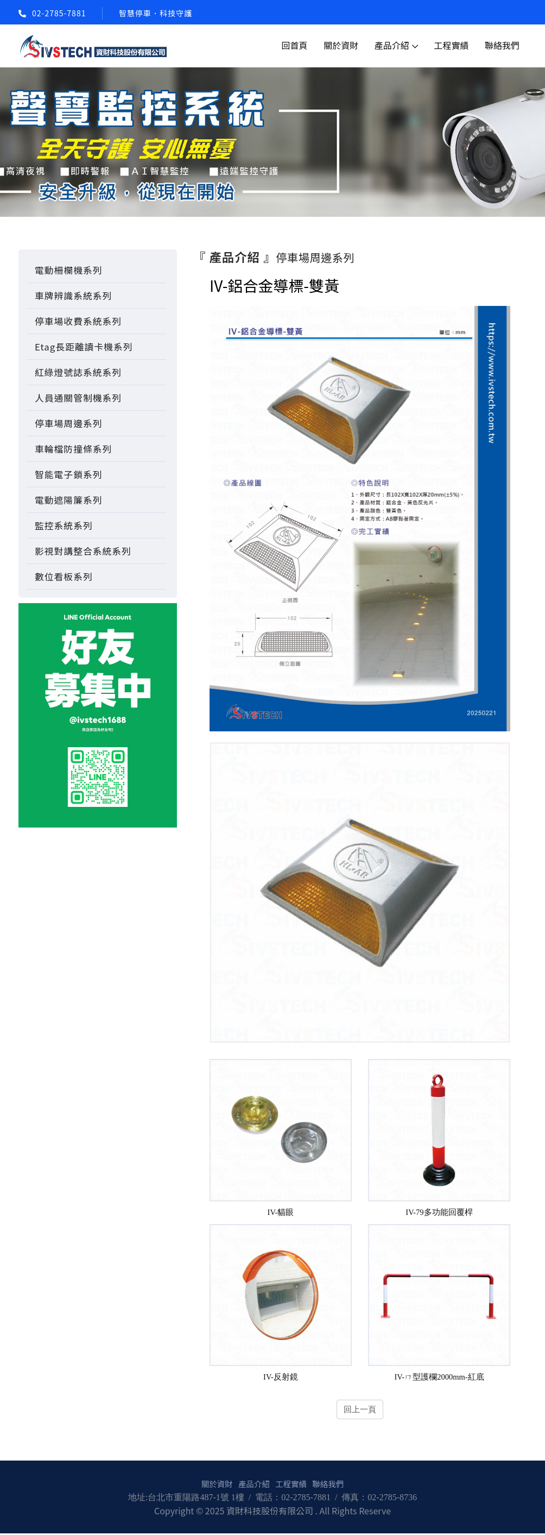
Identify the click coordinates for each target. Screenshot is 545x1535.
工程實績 (451, 45)
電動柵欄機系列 (68, 270)
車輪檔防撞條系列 (73, 448)
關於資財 (341, 45)
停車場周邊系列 (68, 423)
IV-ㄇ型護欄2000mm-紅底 (439, 1377)
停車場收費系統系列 (78, 321)
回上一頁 (360, 1410)
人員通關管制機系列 (78, 397)
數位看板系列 (64, 576)
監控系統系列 (64, 525)
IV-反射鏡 (281, 1377)
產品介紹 (392, 45)
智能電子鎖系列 (68, 474)
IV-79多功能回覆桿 (439, 1212)
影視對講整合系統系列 (83, 550)
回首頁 (295, 45)
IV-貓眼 (280, 1212)
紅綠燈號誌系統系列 (78, 372)
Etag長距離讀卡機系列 (83, 346)
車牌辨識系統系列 (73, 295)
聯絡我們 (502, 45)
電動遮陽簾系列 (68, 499)
